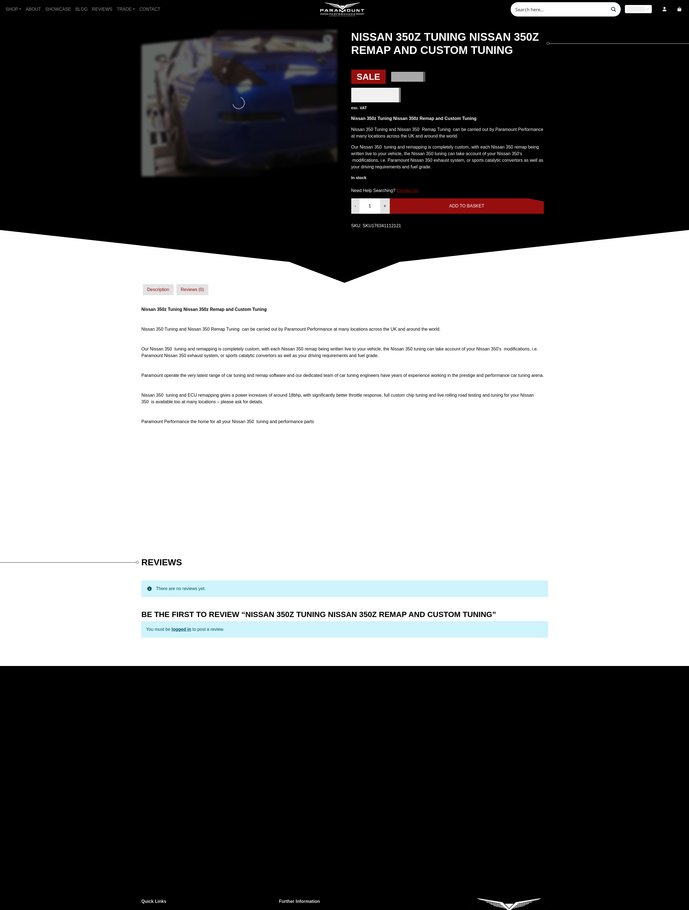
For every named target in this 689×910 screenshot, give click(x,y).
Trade (124, 9)
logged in (181, 629)
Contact (149, 9)
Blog (81, 9)
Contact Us (407, 190)
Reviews (102, 9)
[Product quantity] (370, 206)
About (33, 9)
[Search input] (560, 9)
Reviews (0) (192, 289)
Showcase (58, 9)
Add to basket (466, 206)
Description (158, 289)
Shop (12, 9)
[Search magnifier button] (613, 9)
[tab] (158, 289)
